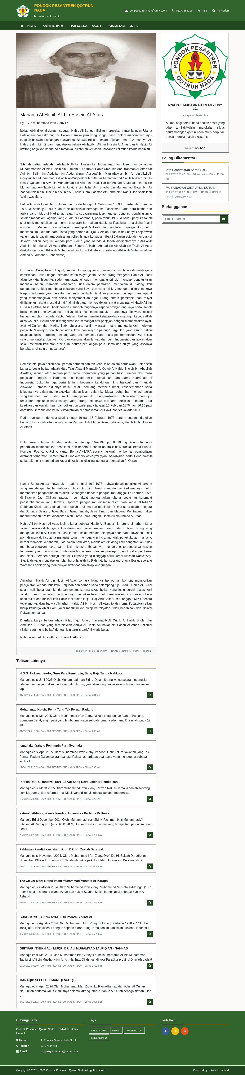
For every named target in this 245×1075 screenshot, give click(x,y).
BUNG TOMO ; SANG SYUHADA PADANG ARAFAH (56, 917)
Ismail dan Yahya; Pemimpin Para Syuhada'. (51, 745)
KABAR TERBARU (54, 26)
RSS (202, 10)
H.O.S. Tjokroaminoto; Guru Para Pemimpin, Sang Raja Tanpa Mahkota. (71, 673)
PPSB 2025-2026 (78, 26)
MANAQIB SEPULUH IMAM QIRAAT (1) (48, 980)
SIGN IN (134, 26)
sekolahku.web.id (218, 1070)
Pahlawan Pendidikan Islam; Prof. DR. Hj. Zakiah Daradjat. (62, 849)
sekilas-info (99, 1030)
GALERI (97, 26)
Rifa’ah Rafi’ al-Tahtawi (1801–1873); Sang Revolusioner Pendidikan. (69, 781)
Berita (116, 1030)
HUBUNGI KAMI (116, 26)
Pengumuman (134, 1030)
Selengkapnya (195, 147)
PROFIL (32, 26)
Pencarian (220, 10)
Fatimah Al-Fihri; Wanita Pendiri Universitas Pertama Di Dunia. (65, 813)
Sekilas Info (99, 1038)
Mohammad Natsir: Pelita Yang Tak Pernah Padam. (56, 709)
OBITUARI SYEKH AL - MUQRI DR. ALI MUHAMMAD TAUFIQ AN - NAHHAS (74, 948)
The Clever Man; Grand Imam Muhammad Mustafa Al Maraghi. (64, 880)
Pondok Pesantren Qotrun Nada (65, 1070)
